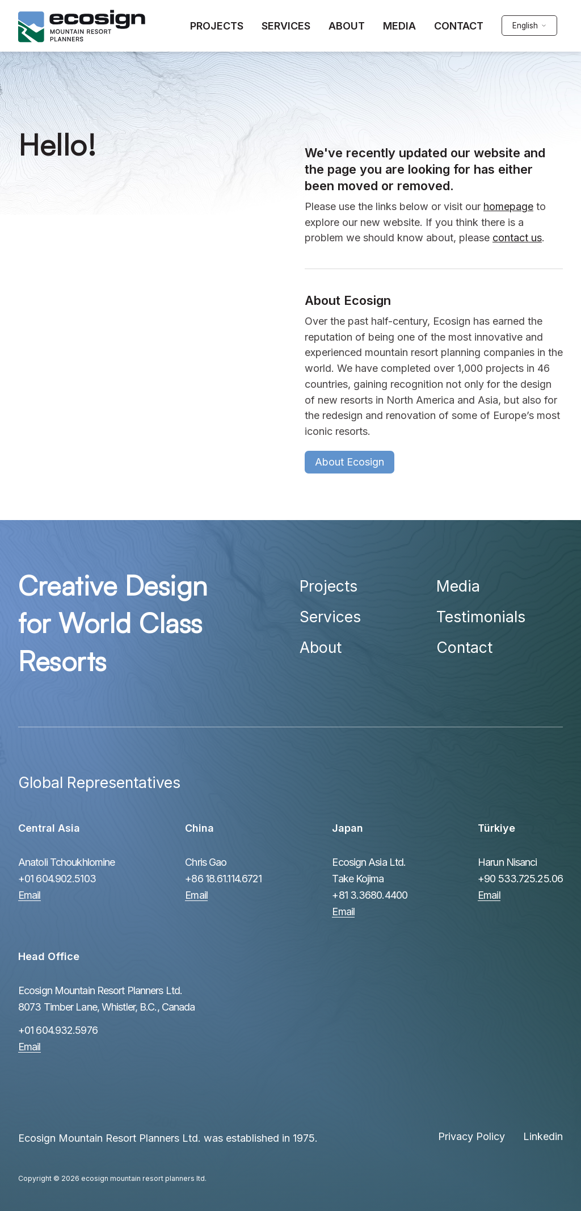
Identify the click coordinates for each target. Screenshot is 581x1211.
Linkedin (543, 1136)
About (321, 647)
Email (29, 895)
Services (330, 616)
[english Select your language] (528, 25)
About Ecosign (349, 462)
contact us (517, 238)
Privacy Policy (471, 1136)
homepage (508, 206)
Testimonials (480, 616)
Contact (464, 647)
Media (458, 586)
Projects (328, 586)
